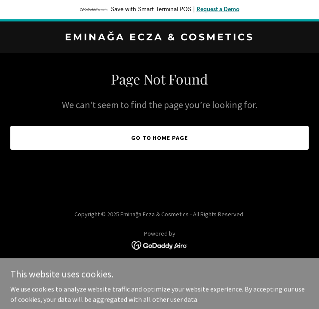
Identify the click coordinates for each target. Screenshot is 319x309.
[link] (159, 37)
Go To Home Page (159, 138)
